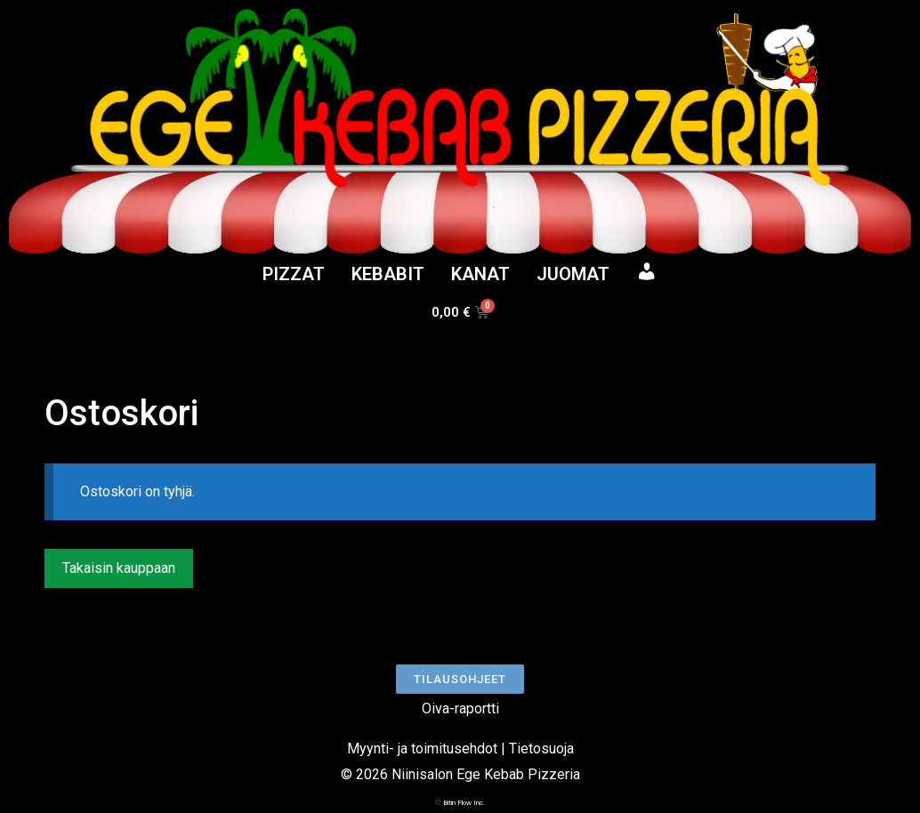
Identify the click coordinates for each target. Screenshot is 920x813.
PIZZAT (293, 274)
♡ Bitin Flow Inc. (460, 803)
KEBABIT (387, 274)
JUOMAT (573, 274)
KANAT (480, 274)
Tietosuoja (541, 748)
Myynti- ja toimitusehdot (422, 748)
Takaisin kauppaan (118, 567)
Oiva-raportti (460, 708)
